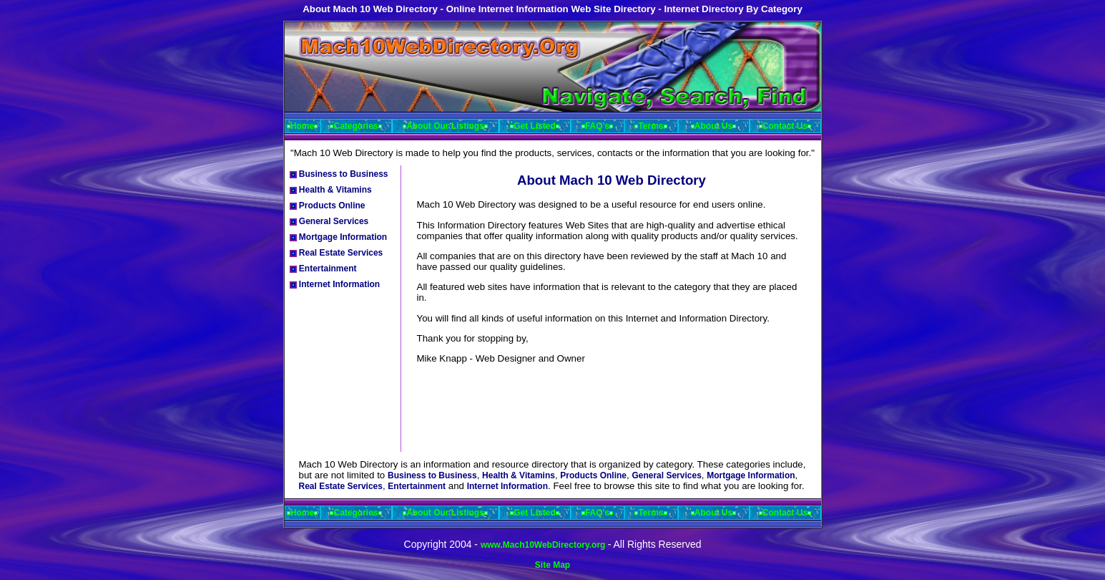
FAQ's (597, 126)
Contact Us (785, 126)
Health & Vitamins (331, 190)
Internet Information (335, 284)
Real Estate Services (336, 253)
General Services (329, 221)
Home (302, 126)
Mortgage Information (339, 237)
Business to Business (339, 174)
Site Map (552, 565)
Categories (355, 126)
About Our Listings (445, 126)
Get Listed (534, 126)
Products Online (327, 205)
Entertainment (323, 269)
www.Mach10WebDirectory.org (544, 545)
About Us (713, 126)
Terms (650, 126)
